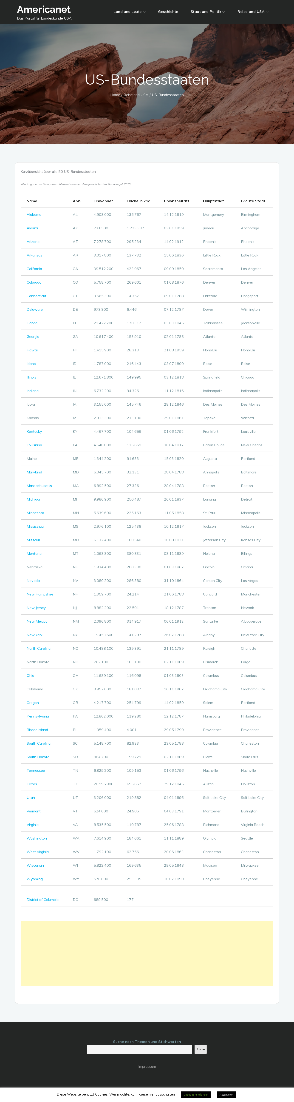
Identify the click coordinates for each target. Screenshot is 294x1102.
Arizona (33, 241)
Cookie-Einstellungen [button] (196, 1094)
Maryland (34, 472)
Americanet (44, 9)
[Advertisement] (147, 953)
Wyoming (35, 879)
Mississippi (35, 526)
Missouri (33, 540)
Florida (32, 323)
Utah (31, 797)
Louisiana (34, 445)
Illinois (31, 377)
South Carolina (39, 743)
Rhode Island (37, 729)
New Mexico (37, 621)
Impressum (147, 1066)
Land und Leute (130, 11)
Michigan (34, 499)
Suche (201, 1049)
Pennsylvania (38, 716)
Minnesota (35, 512)
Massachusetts (39, 485)
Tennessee (36, 770)
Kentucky (34, 431)
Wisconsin (35, 865)
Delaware (35, 309)
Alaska (32, 228)
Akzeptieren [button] (226, 1094)
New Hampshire (40, 594)
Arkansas (34, 255)
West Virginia (38, 851)
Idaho (31, 363)
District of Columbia (43, 899)
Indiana (33, 390)
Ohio (30, 675)
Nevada (33, 580)
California (34, 268)
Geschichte (168, 11)
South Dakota (38, 757)
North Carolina (39, 648)
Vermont (34, 811)
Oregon (33, 702)
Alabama (34, 214)
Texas (32, 784)
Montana (34, 553)
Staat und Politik (208, 11)
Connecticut (36, 295)
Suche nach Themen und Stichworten (147, 1041)
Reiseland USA (253, 11)
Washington (37, 838)
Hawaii (32, 350)
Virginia (33, 824)
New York (34, 634)
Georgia (33, 336)
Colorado (34, 282)
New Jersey (36, 607)
